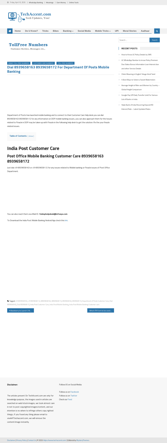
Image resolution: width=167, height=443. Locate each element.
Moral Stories (129, 31)
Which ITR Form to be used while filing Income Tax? (101, 310)
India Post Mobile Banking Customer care (84, 304)
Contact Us (32, 440)
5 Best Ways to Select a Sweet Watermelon (138, 79)
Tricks (45, 31)
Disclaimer (11, 440)
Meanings (49, 2)
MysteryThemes (82, 440)
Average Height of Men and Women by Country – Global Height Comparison (140, 87)
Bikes (56, 31)
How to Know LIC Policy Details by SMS (136, 54)
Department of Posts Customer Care (95, 301)
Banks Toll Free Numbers (18, 63)
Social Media (84, 31)
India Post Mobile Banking (59, 304)
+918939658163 (21, 301)
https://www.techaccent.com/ (54, 440)
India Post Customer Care (39, 304)
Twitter (73, 395)
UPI (116, 31)
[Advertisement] (60, 95)
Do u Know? (31, 31)
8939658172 (76, 301)
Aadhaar (145, 31)
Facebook (74, 391)
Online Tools (74, 2)
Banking (67, 31)
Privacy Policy (21, 440)
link (66, 220)
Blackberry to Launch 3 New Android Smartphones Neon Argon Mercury (22, 310)
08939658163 (46, 301)
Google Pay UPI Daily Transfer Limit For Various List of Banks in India (139, 97)
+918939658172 (34, 301)
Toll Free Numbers (65, 63)
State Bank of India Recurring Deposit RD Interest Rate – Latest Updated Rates (137, 106)
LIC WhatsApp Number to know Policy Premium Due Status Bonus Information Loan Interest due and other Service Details (140, 64)
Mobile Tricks (102, 31)
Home (18, 31)
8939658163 (66, 301)
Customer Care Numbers (43, 63)
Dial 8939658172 (23, 304)
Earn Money (61, 2)
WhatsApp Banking (36, 2)
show (31, 136)
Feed (70, 399)
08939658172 (57, 301)
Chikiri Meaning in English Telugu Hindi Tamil (138, 74)
